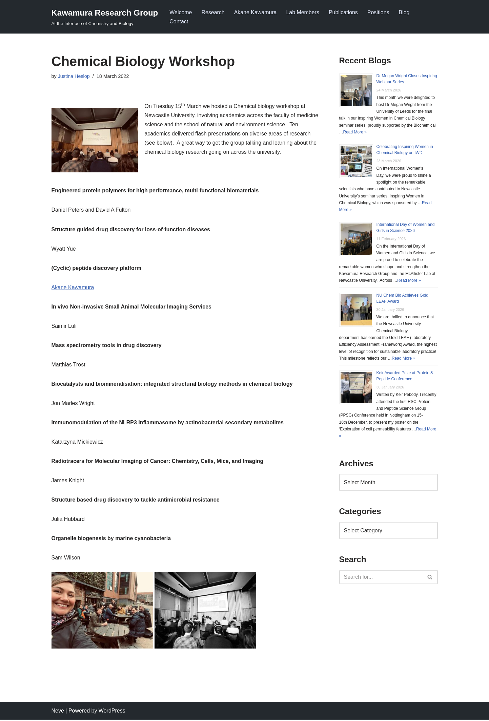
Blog (404, 12)
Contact (178, 21)
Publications (343, 12)
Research (213, 12)
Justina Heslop (74, 76)
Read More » (355, 132)
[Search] (381, 578)
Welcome (180, 12)
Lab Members (303, 12)
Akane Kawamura (255, 12)
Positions (379, 12)
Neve (58, 712)
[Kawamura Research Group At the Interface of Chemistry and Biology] (105, 16)
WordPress (112, 712)
